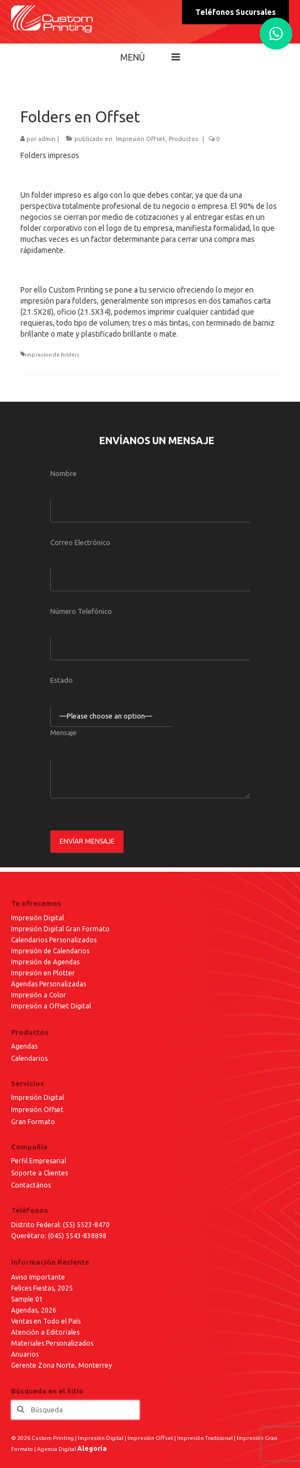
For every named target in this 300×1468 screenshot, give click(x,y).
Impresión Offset (140, 139)
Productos (183, 139)
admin (47, 139)
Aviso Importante (38, 1277)
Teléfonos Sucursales (235, 12)
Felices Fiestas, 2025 (42, 1288)
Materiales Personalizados (52, 1343)
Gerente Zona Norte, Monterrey (61, 1365)
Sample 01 (27, 1299)
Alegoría (92, 1448)
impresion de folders (52, 355)
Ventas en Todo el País (46, 1321)
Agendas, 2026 (33, 1310)
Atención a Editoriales (45, 1332)
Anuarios (25, 1354)
